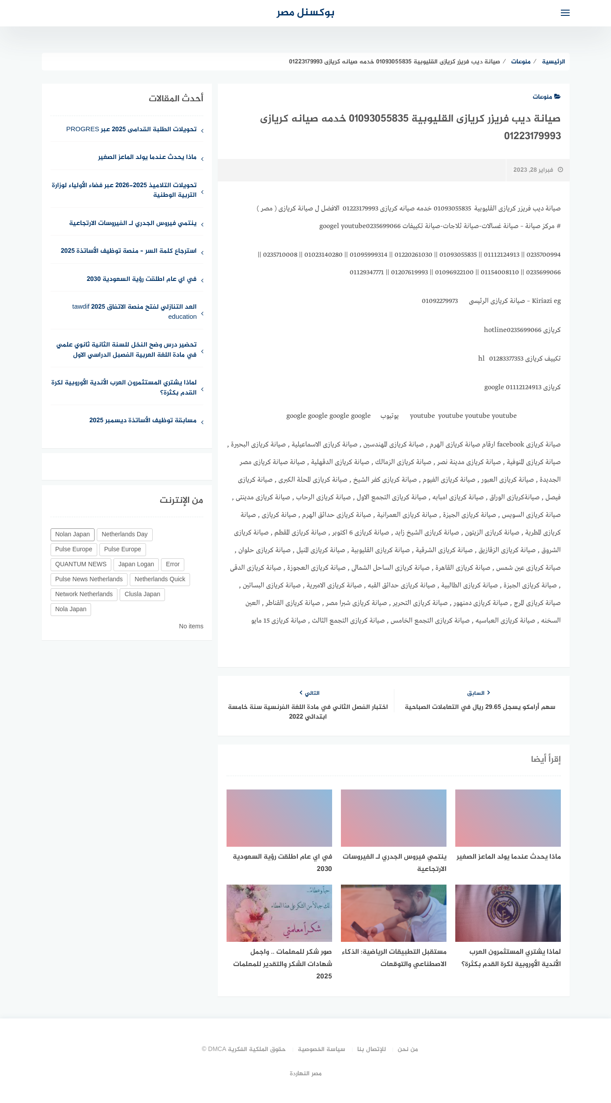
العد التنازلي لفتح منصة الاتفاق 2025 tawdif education (134, 312)
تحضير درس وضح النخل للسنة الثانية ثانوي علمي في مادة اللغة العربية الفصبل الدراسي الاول (126, 350)
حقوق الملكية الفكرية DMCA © (244, 1049)
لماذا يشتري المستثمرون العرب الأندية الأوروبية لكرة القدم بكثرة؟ (124, 388)
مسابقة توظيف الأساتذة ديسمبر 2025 (143, 421)
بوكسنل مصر (306, 13)
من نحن (408, 1049)
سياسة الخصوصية (321, 1049)
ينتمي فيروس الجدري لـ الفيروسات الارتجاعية (133, 224)
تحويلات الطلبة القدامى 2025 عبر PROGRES (131, 130)
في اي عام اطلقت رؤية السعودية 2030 (142, 280)
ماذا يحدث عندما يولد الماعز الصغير (147, 158)
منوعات (547, 97)
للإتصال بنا (371, 1049)
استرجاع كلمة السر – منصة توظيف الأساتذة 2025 (129, 252)
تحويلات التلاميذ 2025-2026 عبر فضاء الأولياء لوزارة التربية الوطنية (124, 191)
